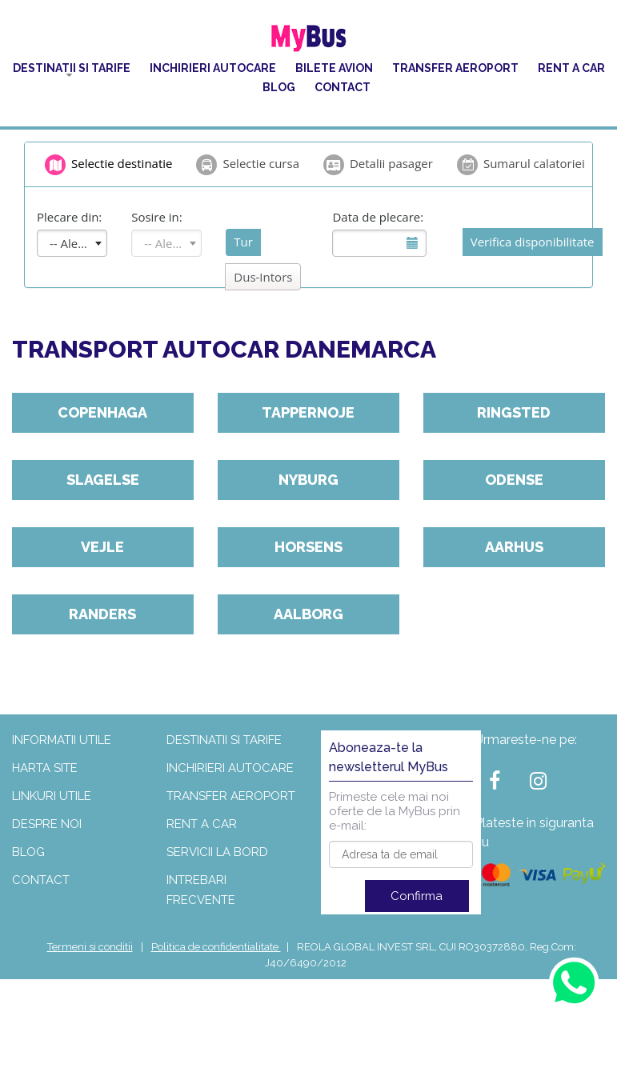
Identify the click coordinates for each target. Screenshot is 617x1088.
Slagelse (102, 479)
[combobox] (72, 243)
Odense (514, 479)
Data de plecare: (377, 217)
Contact (343, 87)
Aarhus (514, 546)
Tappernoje (308, 412)
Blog (278, 87)
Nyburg (308, 479)
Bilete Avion (334, 68)
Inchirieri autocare (213, 68)
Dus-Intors (263, 277)
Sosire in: (156, 217)
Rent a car (571, 68)
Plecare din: (69, 217)
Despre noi (47, 824)
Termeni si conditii (90, 947)
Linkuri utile (51, 796)
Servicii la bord (217, 852)
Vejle (102, 546)
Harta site (45, 768)
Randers (102, 614)
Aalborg (308, 614)
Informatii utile (61, 740)
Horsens (308, 546)
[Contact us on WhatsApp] (573, 982)
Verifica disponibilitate (533, 242)
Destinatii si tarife (71, 68)
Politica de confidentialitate (216, 947)
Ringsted (514, 412)
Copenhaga (102, 412)
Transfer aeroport (455, 68)
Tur (243, 242)
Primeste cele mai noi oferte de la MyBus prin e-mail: (394, 811)
